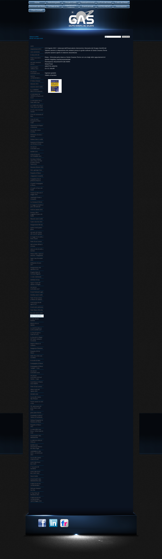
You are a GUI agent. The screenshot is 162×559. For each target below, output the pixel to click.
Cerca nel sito (126, 36)
